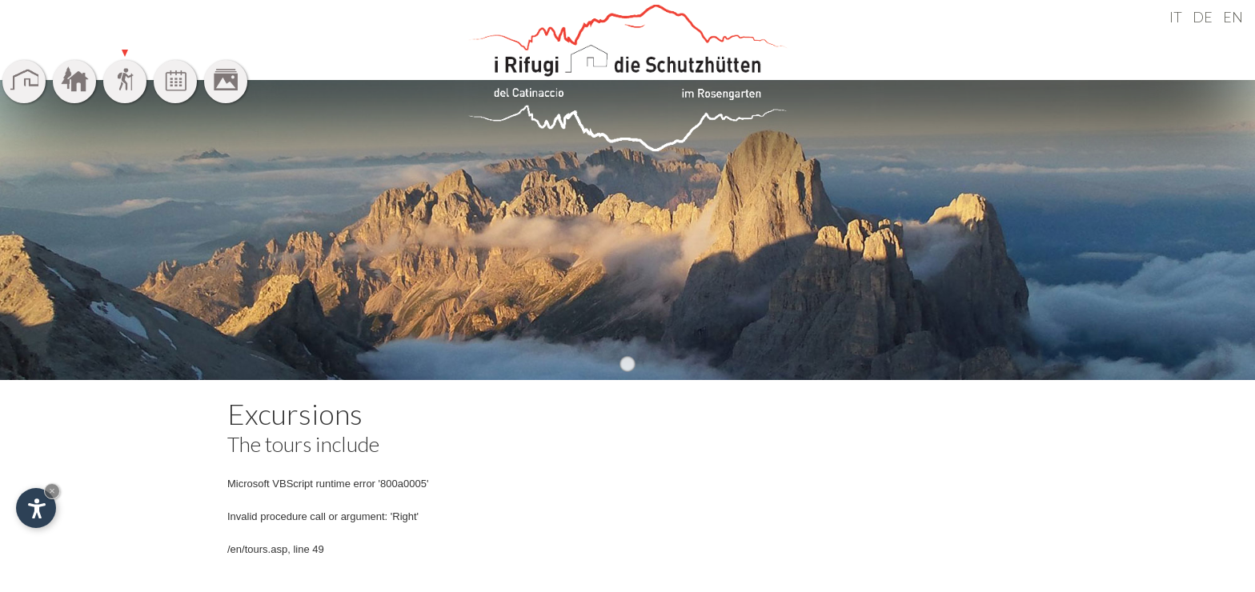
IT (1175, 17)
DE (1203, 17)
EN (1233, 17)
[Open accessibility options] (36, 508)
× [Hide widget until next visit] (52, 491)
